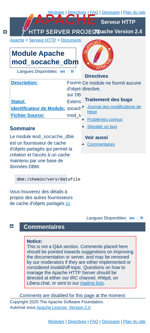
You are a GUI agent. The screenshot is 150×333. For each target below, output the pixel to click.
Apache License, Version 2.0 (64, 307)
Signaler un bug (102, 126)
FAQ (94, 12)
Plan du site (134, 12)
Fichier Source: (27, 115)
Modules (56, 12)
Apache (17, 40)
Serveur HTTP (42, 40)
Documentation (75, 40)
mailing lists (92, 283)
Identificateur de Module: (38, 108)
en (62, 71)
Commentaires (101, 144)
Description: (24, 82)
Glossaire (111, 12)
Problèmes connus (105, 119)
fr (72, 71)
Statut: (18, 101)
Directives (77, 12)
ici (68, 203)
